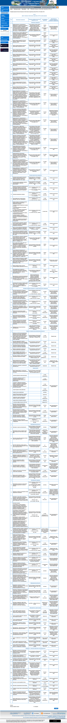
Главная (11, 9)
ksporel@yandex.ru (62, 712)
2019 (28, 9)
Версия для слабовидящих (48, 7)
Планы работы (24, 9)
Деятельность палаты (17, 9)
